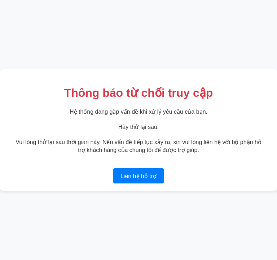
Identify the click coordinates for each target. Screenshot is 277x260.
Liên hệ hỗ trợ (138, 176)
